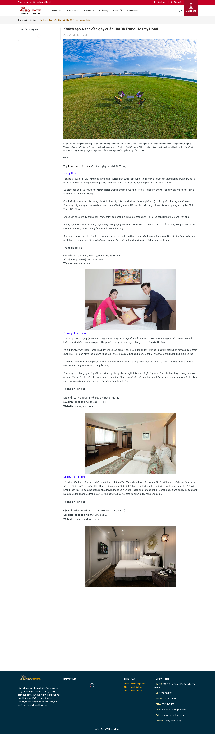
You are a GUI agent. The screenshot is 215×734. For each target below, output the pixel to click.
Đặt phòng (161, 2)
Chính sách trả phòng (133, 687)
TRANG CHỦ (56, 10)
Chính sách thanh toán (134, 690)
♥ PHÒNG (89, 10)
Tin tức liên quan (29, 29)
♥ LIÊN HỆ (103, 10)
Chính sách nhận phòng (134, 684)
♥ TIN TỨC (118, 10)
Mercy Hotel (103, 190)
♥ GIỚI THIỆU (73, 10)
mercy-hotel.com (82, 263)
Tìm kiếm (176, 2)
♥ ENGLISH (132, 10)
